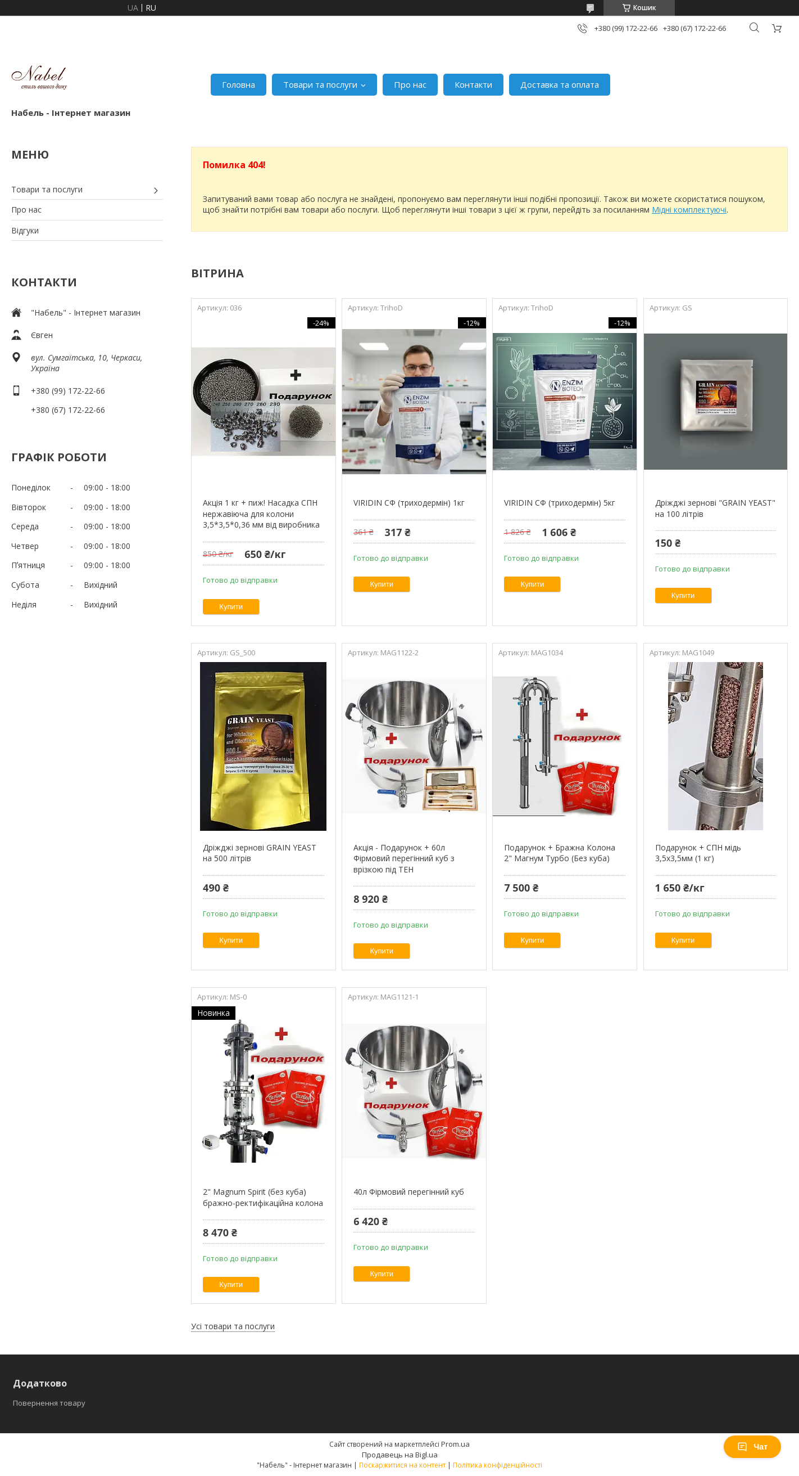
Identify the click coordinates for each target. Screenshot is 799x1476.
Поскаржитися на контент (402, 1465)
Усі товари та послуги (233, 1326)
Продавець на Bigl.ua (400, 1455)
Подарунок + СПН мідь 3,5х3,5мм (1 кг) (698, 853)
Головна (238, 84)
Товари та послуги (320, 84)
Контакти (473, 84)
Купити (231, 606)
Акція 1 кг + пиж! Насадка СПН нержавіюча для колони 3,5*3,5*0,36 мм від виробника (261, 513)
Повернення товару (49, 1403)
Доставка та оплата (559, 84)
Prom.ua (455, 1444)
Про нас (410, 84)
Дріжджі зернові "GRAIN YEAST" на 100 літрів (715, 508)
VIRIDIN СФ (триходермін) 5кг (559, 502)
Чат (752, 1447)
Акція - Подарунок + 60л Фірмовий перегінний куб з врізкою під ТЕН (404, 858)
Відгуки (25, 230)
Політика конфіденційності (497, 1465)
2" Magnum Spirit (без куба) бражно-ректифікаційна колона (263, 1197)
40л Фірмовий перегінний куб (408, 1191)
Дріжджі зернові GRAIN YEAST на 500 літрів (259, 853)
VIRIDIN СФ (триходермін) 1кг (409, 502)
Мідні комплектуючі (689, 209)
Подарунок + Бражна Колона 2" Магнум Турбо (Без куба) (559, 853)
